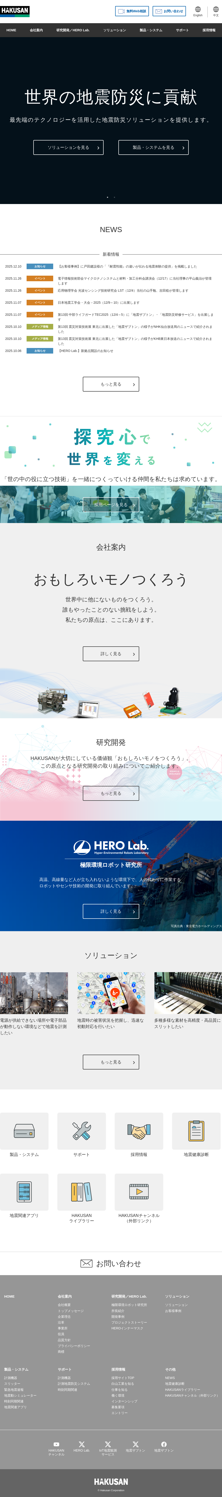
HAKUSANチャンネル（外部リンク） (139, 1198)
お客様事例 (173, 1311)
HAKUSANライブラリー (81, 1198)
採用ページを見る (111, 504)
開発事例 (117, 1316)
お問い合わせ (173, 11)
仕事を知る (119, 1390)
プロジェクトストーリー (129, 1322)
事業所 (63, 1328)
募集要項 (117, 1407)
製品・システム (151, 30)
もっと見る (111, 384)
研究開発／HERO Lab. (72, 30)
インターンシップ (124, 1401)
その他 (170, 1369)
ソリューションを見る (68, 147)
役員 (61, 1334)
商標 (61, 1351)
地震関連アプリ (24, 1196)
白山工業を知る (122, 1383)
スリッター (12, 1383)
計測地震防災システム (74, 1383)
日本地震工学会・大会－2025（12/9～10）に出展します (99, 302)
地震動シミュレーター (20, 1395)
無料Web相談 (136, 11)
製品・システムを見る (153, 147)
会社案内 (36, 30)
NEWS (170, 1378)
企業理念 (64, 1316)
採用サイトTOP (122, 1378)
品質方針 (64, 1340)
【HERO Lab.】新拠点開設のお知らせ (85, 351)
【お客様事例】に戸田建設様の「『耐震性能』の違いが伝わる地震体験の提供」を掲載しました (127, 266)
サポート (182, 30)
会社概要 (64, 1305)
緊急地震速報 (14, 1390)
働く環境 (117, 1395)
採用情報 (209, 30)
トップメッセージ (71, 1311)
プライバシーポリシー (74, 1346)
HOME (11, 30)
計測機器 (10, 1378)
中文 (216, 11)
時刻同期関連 (14, 1401)
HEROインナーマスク (127, 1328)
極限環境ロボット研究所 (129, 1305)
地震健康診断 (196, 1135)
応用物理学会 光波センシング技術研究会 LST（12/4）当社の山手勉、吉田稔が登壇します (123, 290)
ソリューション (114, 30)
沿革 (61, 1322)
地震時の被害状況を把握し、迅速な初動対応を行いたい (111, 1020)
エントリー (119, 1413)
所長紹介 (117, 1311)
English (197, 11)
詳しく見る (111, 653)
